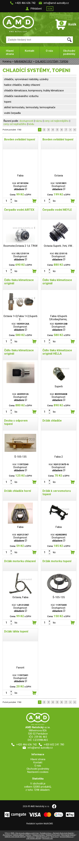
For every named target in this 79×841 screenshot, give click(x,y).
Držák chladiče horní (17, 491)
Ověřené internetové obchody (15, 836)
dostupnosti (26, 120)
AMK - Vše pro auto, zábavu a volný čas (24, 833)
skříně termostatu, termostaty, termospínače (29, 107)
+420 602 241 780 (54, 744)
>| (75, 129)
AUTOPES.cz (7, 835)
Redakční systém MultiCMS (39, 823)
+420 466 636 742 (25, 3)
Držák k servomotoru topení (56, 492)
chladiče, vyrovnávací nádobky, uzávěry (26, 79)
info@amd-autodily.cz (56, 3)
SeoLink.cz (55, 836)
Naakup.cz (31, 836)
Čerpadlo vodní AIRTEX (19, 209)
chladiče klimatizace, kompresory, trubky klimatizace (34, 90)
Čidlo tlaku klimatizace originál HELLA (57, 352)
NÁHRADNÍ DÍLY (23, 61)
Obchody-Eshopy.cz (43, 836)
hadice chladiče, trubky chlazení (22, 84)
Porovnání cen (47, 838)
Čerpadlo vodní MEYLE (57, 209)
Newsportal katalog (68, 835)
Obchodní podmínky (69, 52)
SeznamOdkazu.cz (66, 836)
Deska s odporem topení (16, 422)
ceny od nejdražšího (14, 124)
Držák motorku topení (56, 561)
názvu (38, 120)
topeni (7, 101)
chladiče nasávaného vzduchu (21, 96)
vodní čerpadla (12, 113)
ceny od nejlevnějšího (56, 120)
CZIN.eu (28, 835)
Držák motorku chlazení (20, 561)
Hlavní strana (10, 52)
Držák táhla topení (16, 631)
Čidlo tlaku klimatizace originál (19, 281)
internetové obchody (33, 838)
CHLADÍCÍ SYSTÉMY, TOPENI (51, 61)
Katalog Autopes (39, 835)
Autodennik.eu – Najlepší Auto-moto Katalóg (57, 833)
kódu (31, 124)
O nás (49, 50)
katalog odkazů (18, 835)
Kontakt (29, 50)
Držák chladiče (52, 420)
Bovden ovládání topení (19, 139)
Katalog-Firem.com (53, 835)
